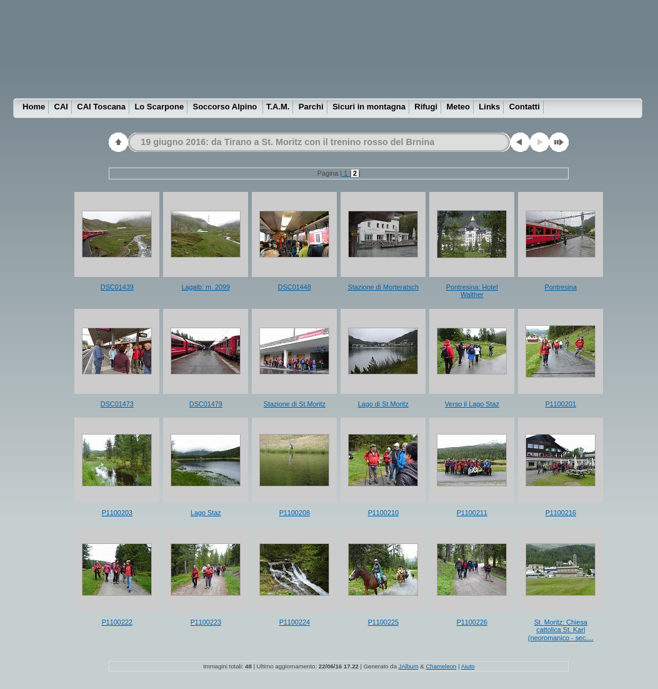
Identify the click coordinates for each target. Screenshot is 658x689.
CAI (61, 106)
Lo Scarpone (159, 106)
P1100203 (117, 512)
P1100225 (383, 622)
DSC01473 (117, 404)
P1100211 (472, 512)
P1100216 (561, 512)
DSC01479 (205, 404)
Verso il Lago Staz (472, 404)
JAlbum (409, 666)
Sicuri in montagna (369, 106)
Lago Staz (206, 512)
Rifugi (425, 106)
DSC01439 (117, 287)
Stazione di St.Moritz (295, 404)
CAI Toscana (101, 106)
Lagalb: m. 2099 (206, 287)
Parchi (311, 106)
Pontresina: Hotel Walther (472, 291)
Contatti (524, 106)
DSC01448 (294, 287)
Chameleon (441, 666)
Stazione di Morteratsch (383, 287)
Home (33, 106)
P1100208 (294, 512)
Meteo (458, 106)
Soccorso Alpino (225, 106)
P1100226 (472, 622)
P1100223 (206, 622)
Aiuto (468, 666)
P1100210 (383, 512)
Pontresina (560, 287)
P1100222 (117, 622)
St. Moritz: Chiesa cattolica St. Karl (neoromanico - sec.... (560, 629)
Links (489, 106)
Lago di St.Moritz (383, 404)
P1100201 (561, 404)
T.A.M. (278, 106)
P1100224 (294, 622)
